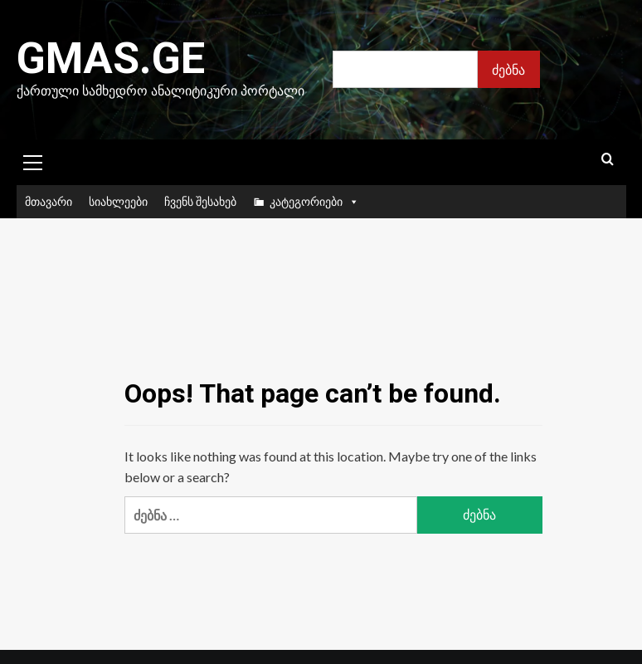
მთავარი (48, 201)
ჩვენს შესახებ (200, 201)
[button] (33, 160)
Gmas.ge (111, 58)
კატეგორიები (314, 201)
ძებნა (508, 69)
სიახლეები (118, 201)
